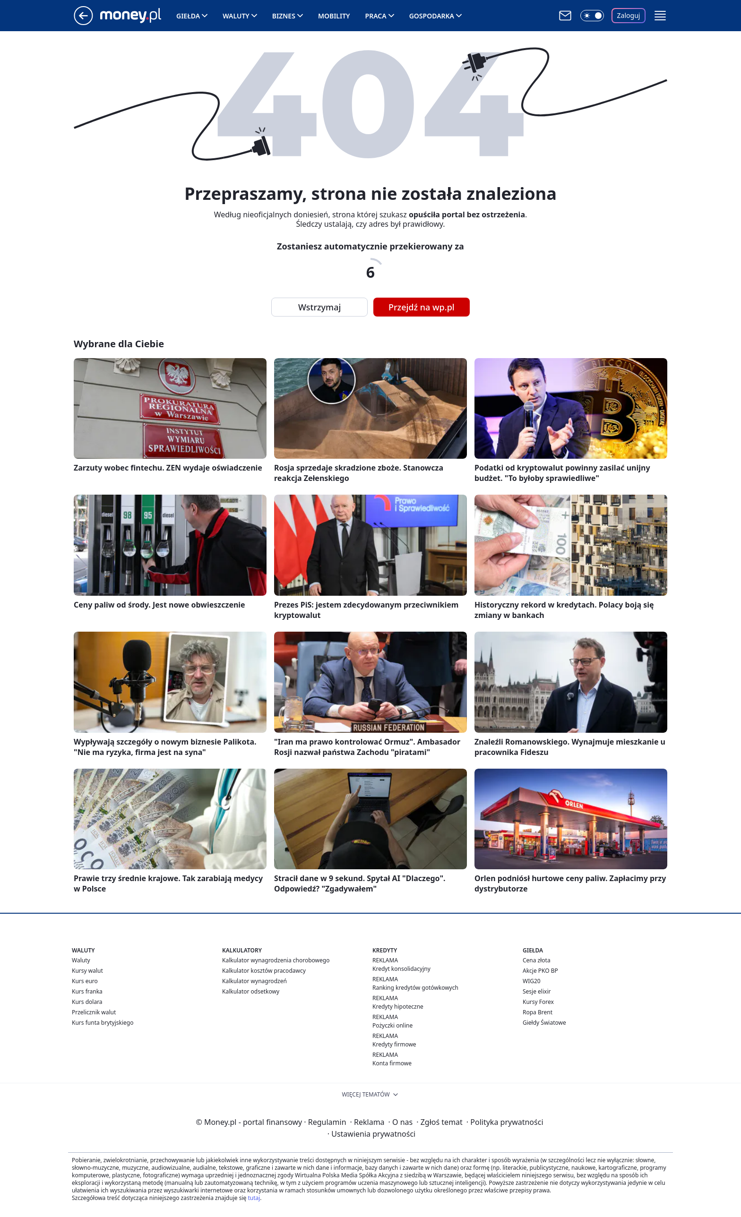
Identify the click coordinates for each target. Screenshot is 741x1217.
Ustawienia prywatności (371, 1134)
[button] (660, 15)
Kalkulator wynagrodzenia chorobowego (275, 960)
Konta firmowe (392, 1063)
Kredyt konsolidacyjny (401, 969)
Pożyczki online (392, 1025)
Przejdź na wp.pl (421, 307)
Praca (376, 15)
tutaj (254, 1198)
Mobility (334, 15)
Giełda (188, 15)
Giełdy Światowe (544, 1023)
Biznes (283, 15)
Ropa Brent (537, 1012)
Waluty (236, 15)
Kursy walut (87, 971)
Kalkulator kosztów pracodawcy (264, 971)
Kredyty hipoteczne (397, 1007)
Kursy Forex (538, 1002)
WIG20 (532, 981)
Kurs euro (85, 981)
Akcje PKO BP (540, 971)
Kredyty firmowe (394, 1044)
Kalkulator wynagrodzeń (254, 981)
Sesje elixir (537, 991)
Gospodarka (431, 15)
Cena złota (537, 960)
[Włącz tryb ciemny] (592, 15)
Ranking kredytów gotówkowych (415, 988)
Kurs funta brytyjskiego (102, 1023)
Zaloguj (628, 15)
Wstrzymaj (319, 307)
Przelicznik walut (94, 1012)
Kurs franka (87, 991)
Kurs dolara (87, 1002)
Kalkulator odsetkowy (250, 991)
